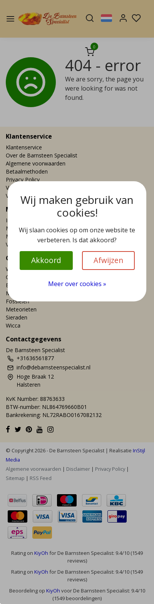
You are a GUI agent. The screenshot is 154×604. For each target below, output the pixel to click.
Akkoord (46, 260)
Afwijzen (108, 260)
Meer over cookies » (77, 284)
